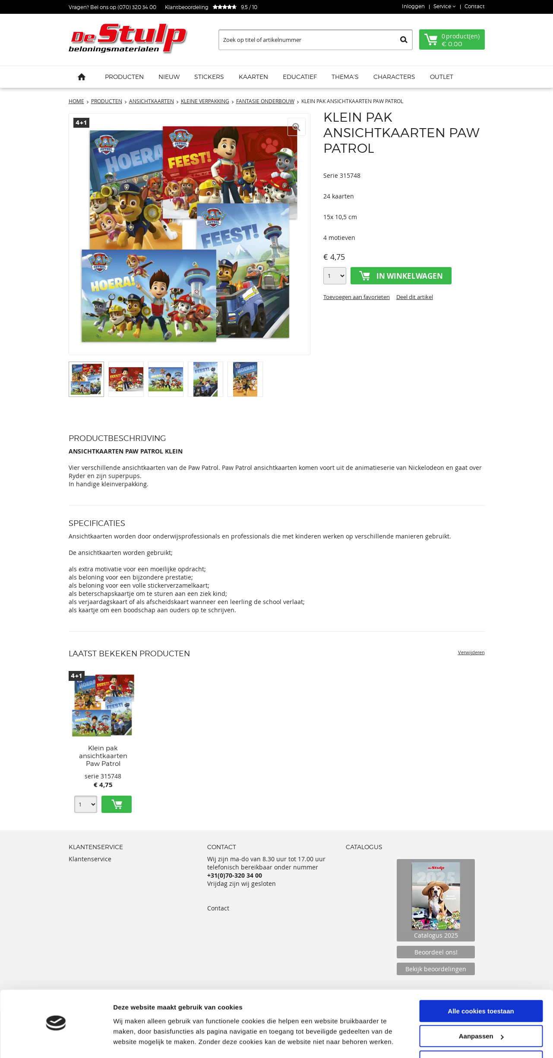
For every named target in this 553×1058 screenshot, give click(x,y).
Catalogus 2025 (436, 900)
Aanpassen (481, 1011)
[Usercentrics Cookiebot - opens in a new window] (56, 1041)
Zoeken (403, 40)
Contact (475, 6)
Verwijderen (471, 652)
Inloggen (413, 6)
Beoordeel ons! (436, 952)
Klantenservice (90, 859)
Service (442, 6)
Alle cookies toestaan (481, 986)
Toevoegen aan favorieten (356, 297)
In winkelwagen (409, 276)
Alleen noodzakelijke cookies (481, 1036)
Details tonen (133, 1040)
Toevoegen (116, 804)
